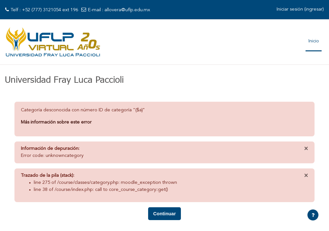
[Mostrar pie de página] (313, 215)
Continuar (164, 215)
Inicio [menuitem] (313, 41)
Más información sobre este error (56, 122)
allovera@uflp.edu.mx (127, 10)
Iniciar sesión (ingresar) (300, 9)
